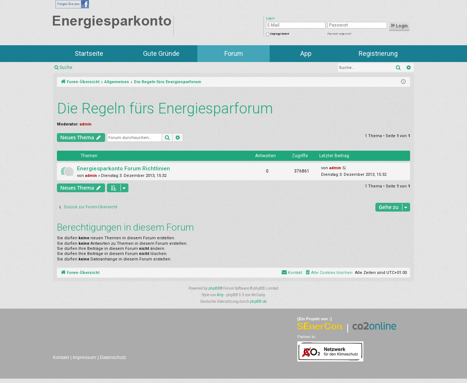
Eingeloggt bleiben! (279, 33)
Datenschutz (113, 357)
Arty (220, 295)
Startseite (89, 53)
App (306, 53)
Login (399, 25)
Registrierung (378, 53)
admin (86, 124)
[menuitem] (328, 273)
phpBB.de (258, 301)
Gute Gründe (161, 53)
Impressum (84, 357)
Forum (233, 53)
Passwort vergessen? (339, 33)
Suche (65, 67)
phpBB (214, 288)
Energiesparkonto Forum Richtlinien (123, 168)
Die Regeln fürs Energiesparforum (165, 108)
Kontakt (61, 357)
